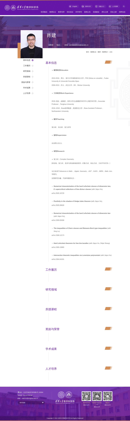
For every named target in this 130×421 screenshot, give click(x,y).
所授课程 (26, 77)
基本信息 (26, 60)
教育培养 (61, 12)
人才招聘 (113, 6)
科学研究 (79, 12)
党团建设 (96, 12)
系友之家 (113, 12)
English (73, 6)
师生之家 (105, 12)
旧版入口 (99, 6)
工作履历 (26, 66)
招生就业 (70, 12)
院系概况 (44, 12)
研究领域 (26, 71)
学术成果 (26, 88)
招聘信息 (122, 12)
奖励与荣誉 (25, 82)
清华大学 (86, 6)
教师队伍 (52, 12)
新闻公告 (87, 12)
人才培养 (26, 93)
